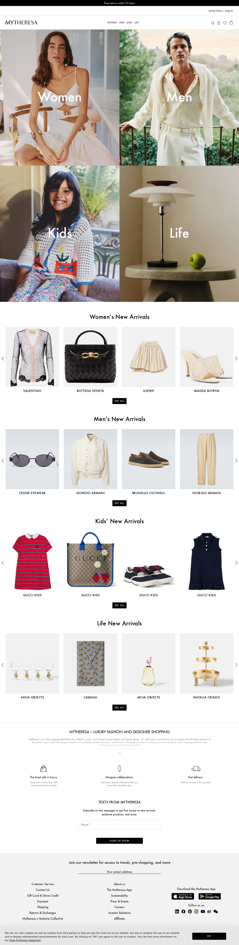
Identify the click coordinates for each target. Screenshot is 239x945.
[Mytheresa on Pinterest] (190, 911)
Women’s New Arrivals (120, 317)
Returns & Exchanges (43, 912)
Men (179, 97)
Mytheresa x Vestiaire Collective (42, 918)
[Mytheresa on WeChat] (215, 911)
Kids (60, 234)
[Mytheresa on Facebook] (183, 911)
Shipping (42, 907)
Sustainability (119, 895)
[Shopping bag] (231, 22)
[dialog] (119, 936)
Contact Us (43, 889)
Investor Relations (119, 912)
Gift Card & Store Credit (42, 895)
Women (60, 97)
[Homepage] (21, 22)
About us (119, 884)
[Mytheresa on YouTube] (203, 911)
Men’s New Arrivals (119, 419)
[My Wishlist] (225, 22)
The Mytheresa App (119, 889)
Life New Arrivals (119, 624)
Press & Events (119, 901)
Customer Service (43, 884)
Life (179, 234)
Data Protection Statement (25, 940)
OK (209, 936)
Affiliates (119, 918)
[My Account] (219, 22)
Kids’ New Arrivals (119, 521)
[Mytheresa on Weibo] (209, 911)
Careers (119, 907)
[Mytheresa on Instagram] (196, 911)
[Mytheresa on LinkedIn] (177, 911)
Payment (42, 901)
